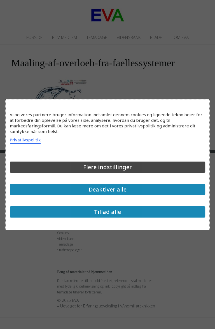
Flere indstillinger (107, 167)
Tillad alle (107, 212)
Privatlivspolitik (25, 140)
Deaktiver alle (108, 189)
